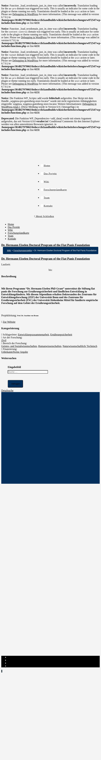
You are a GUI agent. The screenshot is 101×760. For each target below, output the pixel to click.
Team (10, 235)
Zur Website (9, 321)
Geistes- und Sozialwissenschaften (19, 346)
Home (11, 224)
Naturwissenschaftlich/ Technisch (80, 346)
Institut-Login (15, 665)
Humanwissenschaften (49, 346)
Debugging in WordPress (25, 14)
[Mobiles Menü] (44, 216)
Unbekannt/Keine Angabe (14, 352)
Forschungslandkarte (18, 233)
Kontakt (12, 238)
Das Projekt (14, 227)
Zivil (3, 340)
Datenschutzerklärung (19, 660)
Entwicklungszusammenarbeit (33, 334)
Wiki (10, 230)
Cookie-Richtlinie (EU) (20, 663)
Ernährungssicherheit (61, 334)
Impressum (13, 657)
